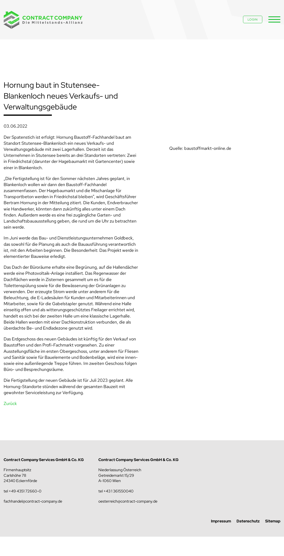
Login (253, 20)
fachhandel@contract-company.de (33, 501)
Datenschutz (248, 521)
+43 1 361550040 (118, 491)
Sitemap (272, 521)
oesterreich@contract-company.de (127, 501)
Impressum (221, 521)
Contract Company (43, 20)
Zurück (10, 403)
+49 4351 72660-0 (25, 491)
